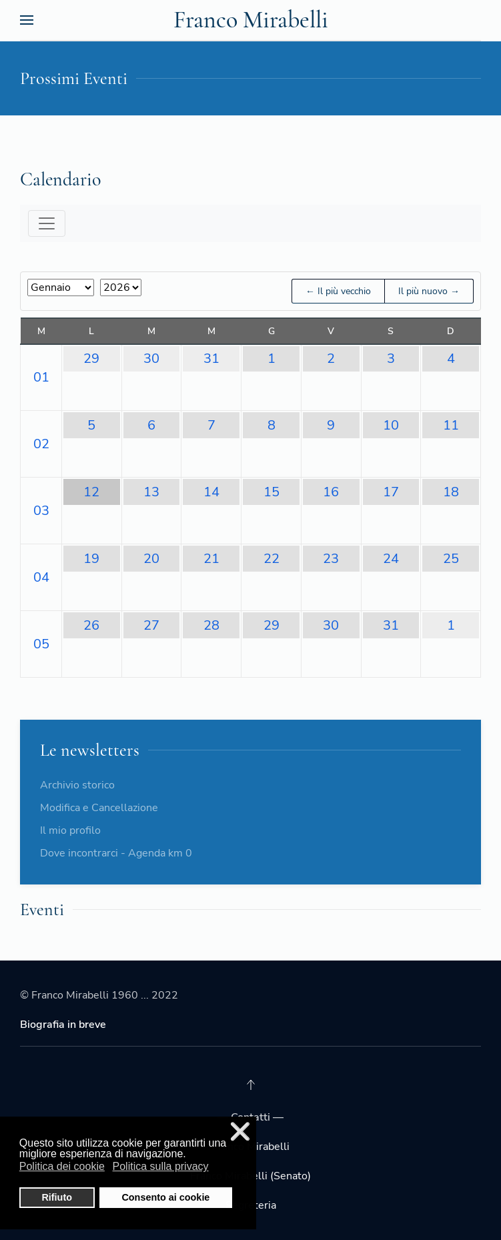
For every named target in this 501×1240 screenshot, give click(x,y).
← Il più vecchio (338, 291)
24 (391, 559)
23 (331, 559)
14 (211, 492)
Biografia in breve (63, 1024)
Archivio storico (77, 785)
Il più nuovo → (429, 291)
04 (41, 577)
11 (451, 425)
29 (91, 359)
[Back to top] (251, 1085)
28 (211, 625)
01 (41, 377)
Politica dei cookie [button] (62, 1166)
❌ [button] (240, 1131)
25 (451, 559)
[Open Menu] (26, 20)
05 (41, 644)
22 (272, 559)
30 (151, 359)
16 (331, 492)
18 (451, 492)
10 (391, 425)
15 (272, 492)
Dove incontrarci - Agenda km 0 (116, 853)
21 (211, 559)
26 (91, 625)
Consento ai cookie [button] (165, 1197)
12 (91, 492)
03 (41, 511)
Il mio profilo (70, 830)
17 (391, 492)
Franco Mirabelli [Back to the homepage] (250, 19)
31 (211, 359)
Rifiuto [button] (56, 1197)
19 (91, 559)
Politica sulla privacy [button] (161, 1166)
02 (41, 444)
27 (151, 625)
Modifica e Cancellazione (99, 807)
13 (151, 492)
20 (151, 559)
